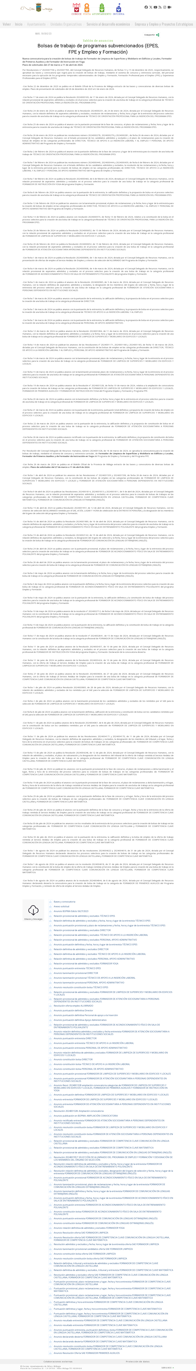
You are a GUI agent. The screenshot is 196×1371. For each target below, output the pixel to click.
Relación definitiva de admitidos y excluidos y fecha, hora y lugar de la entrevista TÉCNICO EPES (102, 920)
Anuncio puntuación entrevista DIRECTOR (75, 1038)
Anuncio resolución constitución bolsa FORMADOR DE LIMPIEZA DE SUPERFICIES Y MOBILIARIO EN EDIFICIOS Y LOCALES (110, 1128)
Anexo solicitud (61, 906)
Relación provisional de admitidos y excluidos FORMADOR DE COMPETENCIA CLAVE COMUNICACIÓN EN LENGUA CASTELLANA (111, 1142)
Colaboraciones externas (58, 1361)
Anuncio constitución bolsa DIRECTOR (73, 1059)
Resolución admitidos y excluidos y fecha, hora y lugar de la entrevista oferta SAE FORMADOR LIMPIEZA (106, 1244)
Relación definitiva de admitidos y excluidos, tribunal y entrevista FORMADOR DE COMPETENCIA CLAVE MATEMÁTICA (113, 1270)
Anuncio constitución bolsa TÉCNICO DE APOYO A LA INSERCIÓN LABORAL (92, 1064)
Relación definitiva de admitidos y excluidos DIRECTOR (81, 949)
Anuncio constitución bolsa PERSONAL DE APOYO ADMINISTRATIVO (88, 1068)
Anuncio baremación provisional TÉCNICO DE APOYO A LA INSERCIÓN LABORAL (94, 977)
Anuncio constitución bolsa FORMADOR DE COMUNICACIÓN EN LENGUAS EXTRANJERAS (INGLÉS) (104, 1223)
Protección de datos (138, 1361)
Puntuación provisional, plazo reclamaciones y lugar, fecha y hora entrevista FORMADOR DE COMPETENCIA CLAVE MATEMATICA (112, 1290)
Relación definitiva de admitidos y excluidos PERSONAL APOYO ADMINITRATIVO (94, 958)
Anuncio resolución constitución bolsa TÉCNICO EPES (81, 987)
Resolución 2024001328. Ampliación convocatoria (79, 1110)
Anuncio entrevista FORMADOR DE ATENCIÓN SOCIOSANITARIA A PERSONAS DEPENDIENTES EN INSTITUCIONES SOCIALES (112, 1105)
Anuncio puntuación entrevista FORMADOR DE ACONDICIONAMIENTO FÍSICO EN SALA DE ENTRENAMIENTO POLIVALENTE (109, 1206)
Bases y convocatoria (64, 901)
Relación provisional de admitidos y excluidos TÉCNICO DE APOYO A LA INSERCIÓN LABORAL (101, 934)
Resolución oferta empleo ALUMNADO (73, 1005)
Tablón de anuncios (98, 40)
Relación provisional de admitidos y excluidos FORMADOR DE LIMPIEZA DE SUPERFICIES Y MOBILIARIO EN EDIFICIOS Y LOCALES (113, 993)
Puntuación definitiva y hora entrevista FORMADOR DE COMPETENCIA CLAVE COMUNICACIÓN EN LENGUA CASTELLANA (108, 1303)
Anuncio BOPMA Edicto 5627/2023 (71, 911)
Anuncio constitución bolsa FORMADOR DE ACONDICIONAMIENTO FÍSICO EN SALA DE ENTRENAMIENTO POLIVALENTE (107, 1213)
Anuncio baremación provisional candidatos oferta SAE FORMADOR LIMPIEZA (93, 1249)
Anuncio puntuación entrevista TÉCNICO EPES (77, 968)
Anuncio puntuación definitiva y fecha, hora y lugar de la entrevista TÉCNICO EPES (95, 944)
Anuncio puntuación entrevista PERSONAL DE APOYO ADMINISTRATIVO (90, 1047)
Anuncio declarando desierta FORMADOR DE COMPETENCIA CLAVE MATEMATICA (95, 1341)
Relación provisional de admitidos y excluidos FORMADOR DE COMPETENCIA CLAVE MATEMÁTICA (104, 1147)
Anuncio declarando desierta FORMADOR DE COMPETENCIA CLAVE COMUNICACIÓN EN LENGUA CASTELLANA (110, 1336)
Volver (7, 24)
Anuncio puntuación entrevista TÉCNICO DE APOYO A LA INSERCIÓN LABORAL (94, 1043)
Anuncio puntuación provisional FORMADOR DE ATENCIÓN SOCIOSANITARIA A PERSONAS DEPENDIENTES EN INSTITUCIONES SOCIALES (110, 1080)
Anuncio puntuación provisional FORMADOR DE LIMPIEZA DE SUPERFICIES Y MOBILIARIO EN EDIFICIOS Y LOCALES (112, 1073)
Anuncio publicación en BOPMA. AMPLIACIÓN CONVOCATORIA (86, 1115)
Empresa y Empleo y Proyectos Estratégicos (164, 24)
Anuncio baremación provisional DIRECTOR (76, 973)
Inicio (19, 24)
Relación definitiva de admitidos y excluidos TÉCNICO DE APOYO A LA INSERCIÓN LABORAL (100, 954)
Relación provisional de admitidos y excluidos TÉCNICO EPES (84, 915)
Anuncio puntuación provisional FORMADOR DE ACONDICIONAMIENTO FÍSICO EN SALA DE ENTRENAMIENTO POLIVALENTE (110, 1179)
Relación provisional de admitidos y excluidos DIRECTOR (82, 930)
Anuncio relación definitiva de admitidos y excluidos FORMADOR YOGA (89, 1227)
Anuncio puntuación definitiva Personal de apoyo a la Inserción (86, 1015)
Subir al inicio (168, 1368)
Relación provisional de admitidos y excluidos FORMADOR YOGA (86, 963)
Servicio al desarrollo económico (108, 24)
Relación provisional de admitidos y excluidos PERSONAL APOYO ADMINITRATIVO (95, 939)
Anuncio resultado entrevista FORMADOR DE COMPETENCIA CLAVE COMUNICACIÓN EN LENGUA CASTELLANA (110, 1320)
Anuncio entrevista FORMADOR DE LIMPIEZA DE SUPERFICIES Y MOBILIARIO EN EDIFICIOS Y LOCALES (105, 1099)
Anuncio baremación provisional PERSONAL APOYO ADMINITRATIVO (89, 982)
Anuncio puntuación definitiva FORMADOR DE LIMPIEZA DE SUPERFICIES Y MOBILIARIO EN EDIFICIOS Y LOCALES (111, 1094)
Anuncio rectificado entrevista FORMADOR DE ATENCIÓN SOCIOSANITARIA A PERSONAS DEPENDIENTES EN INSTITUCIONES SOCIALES (109, 1122)
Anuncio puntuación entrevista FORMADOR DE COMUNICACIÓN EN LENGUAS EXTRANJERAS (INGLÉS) (105, 1218)
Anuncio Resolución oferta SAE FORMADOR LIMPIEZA (81, 1232)
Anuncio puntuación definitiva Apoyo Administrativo (80, 1019)
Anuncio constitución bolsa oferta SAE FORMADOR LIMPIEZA (85, 1253)
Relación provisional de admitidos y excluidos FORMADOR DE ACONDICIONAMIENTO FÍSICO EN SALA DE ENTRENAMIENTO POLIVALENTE (107, 1026)
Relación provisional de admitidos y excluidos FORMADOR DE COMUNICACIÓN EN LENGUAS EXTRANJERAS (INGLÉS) (113, 1152)
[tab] (76, 9)
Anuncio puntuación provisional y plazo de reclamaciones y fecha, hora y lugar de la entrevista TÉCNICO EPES (109, 925)
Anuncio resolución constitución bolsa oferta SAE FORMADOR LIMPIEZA (90, 1258)
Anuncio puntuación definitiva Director (73, 1010)
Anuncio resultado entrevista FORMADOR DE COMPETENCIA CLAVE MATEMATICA (95, 1325)
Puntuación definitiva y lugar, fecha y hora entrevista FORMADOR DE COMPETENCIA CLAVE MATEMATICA (108, 1308)
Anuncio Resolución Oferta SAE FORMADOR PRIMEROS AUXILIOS (87, 1353)
